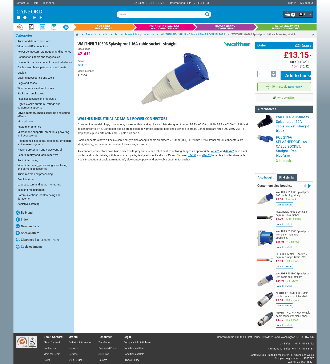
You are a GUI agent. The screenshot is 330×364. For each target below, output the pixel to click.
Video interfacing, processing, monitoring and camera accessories (41, 167)
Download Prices (107, 327)
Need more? (295, 83)
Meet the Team (52, 333)
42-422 (229, 151)
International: (178, 2)
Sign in (292, 2)
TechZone (49, 2)
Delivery (306, 45)
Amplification (25, 179)
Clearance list (38, 240)
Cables (21, 73)
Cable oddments (29, 247)
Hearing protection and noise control (39, 150)
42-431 (192, 155)
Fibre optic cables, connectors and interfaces (44, 62)
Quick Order (75, 339)
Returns (73, 333)
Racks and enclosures (30, 94)
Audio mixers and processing (34, 174)
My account (307, 2)
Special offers (27, 233)
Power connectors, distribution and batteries (43, 52)
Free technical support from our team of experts (286, 27)
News (47, 339)
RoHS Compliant (284, 94)
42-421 (215, 151)
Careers (102, 339)
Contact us (22, 2)
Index (22, 219)
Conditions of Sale (134, 333)
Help (36, 2)
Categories (24, 35)
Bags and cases (26, 83)
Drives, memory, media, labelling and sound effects (43, 114)
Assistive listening (28, 204)
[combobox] (164, 14)
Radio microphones (28, 127)
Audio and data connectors (33, 41)
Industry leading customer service (225, 27)
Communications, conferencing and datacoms (38, 196)
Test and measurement (30, 190)
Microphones (24, 122)
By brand (24, 212)
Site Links (103, 333)
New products (27, 226)
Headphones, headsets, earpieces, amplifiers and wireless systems (44, 142)
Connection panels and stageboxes (38, 57)
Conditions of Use (134, 327)
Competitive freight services (104, 27)
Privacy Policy (131, 339)
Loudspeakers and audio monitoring (38, 185)
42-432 (206, 155)
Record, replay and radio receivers (37, 155)
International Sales (279, 327)
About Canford (52, 321)
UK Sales (285, 322)
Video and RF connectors (32, 47)
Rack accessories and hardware (36, 99)
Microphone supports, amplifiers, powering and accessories (42, 133)
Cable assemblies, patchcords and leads (41, 68)
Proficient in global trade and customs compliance (164, 27)
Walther (82, 65)
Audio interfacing (27, 160)
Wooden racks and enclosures (35, 88)
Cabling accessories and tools (35, 78)
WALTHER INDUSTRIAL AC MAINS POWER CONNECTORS (122, 118)
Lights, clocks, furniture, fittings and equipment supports (38, 105)
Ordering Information (80, 321)
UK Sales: (139, 2)
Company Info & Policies (137, 321)
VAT (297, 45)
